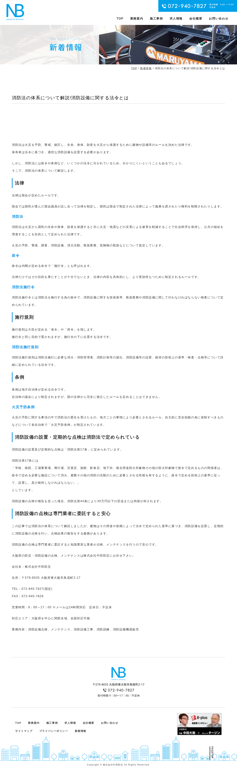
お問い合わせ (218, 18)
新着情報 (146, 68)
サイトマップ (24, 731)
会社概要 (195, 18)
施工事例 (156, 18)
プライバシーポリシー (53, 731)
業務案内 (136, 18)
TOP (119, 18)
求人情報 (176, 18)
